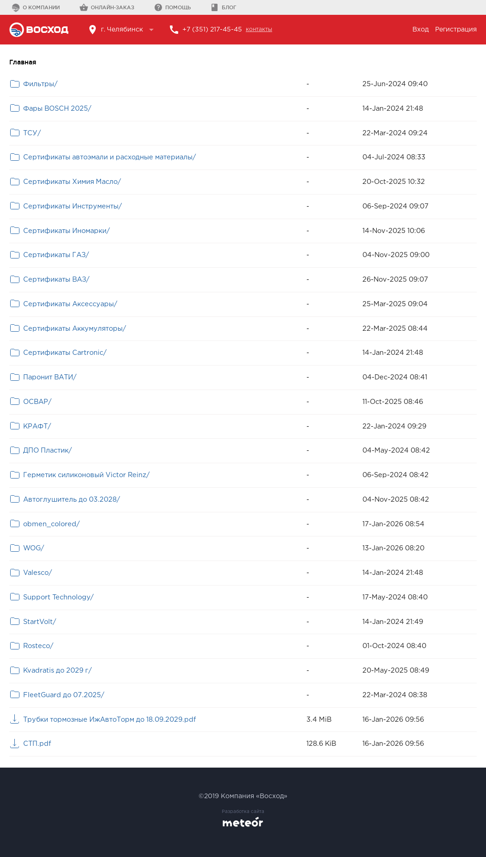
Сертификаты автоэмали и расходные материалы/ (109, 157)
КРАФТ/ (37, 426)
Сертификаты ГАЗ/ (56, 255)
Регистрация (456, 29)
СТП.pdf (37, 744)
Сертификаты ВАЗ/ (56, 280)
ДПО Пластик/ (47, 450)
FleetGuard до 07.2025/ (63, 695)
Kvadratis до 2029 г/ (57, 671)
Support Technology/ (58, 597)
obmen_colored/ (51, 524)
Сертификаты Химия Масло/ (72, 182)
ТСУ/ (32, 133)
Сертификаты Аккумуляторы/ (74, 329)
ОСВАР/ (37, 402)
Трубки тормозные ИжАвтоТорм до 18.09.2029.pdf (109, 720)
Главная (22, 62)
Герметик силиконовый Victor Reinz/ (86, 475)
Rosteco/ (38, 646)
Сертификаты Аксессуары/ (70, 304)
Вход (420, 29)
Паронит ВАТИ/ (49, 377)
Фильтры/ (40, 84)
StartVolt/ (39, 622)
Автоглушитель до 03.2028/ (71, 500)
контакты (259, 29)
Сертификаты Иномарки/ (66, 231)
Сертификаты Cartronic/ (64, 353)
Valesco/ (37, 573)
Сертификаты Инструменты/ (72, 206)
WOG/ (33, 548)
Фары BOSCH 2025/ (57, 109)
